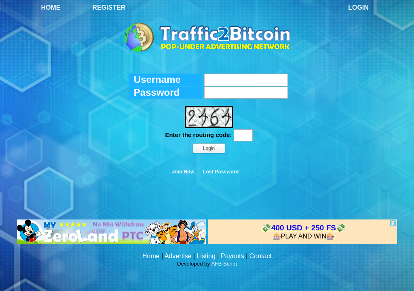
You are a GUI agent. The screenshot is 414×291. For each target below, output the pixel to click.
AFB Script (224, 264)
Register (109, 7)
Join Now (183, 172)
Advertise (178, 256)
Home (51, 7)
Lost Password (221, 172)
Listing (206, 256)
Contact (260, 256)
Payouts (232, 256)
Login (358, 7)
